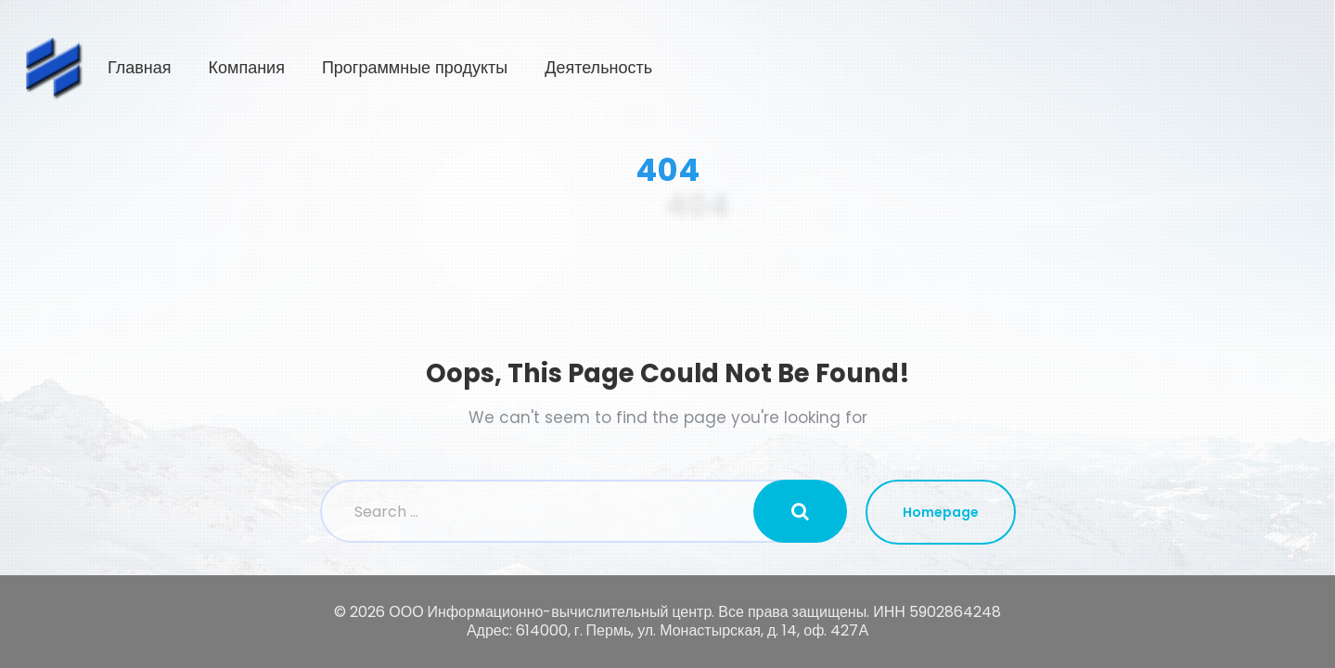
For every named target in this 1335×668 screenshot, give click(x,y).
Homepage (941, 512)
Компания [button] (739, 67)
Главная (632, 67)
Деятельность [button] (1092, 67)
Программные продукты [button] (907, 67)
